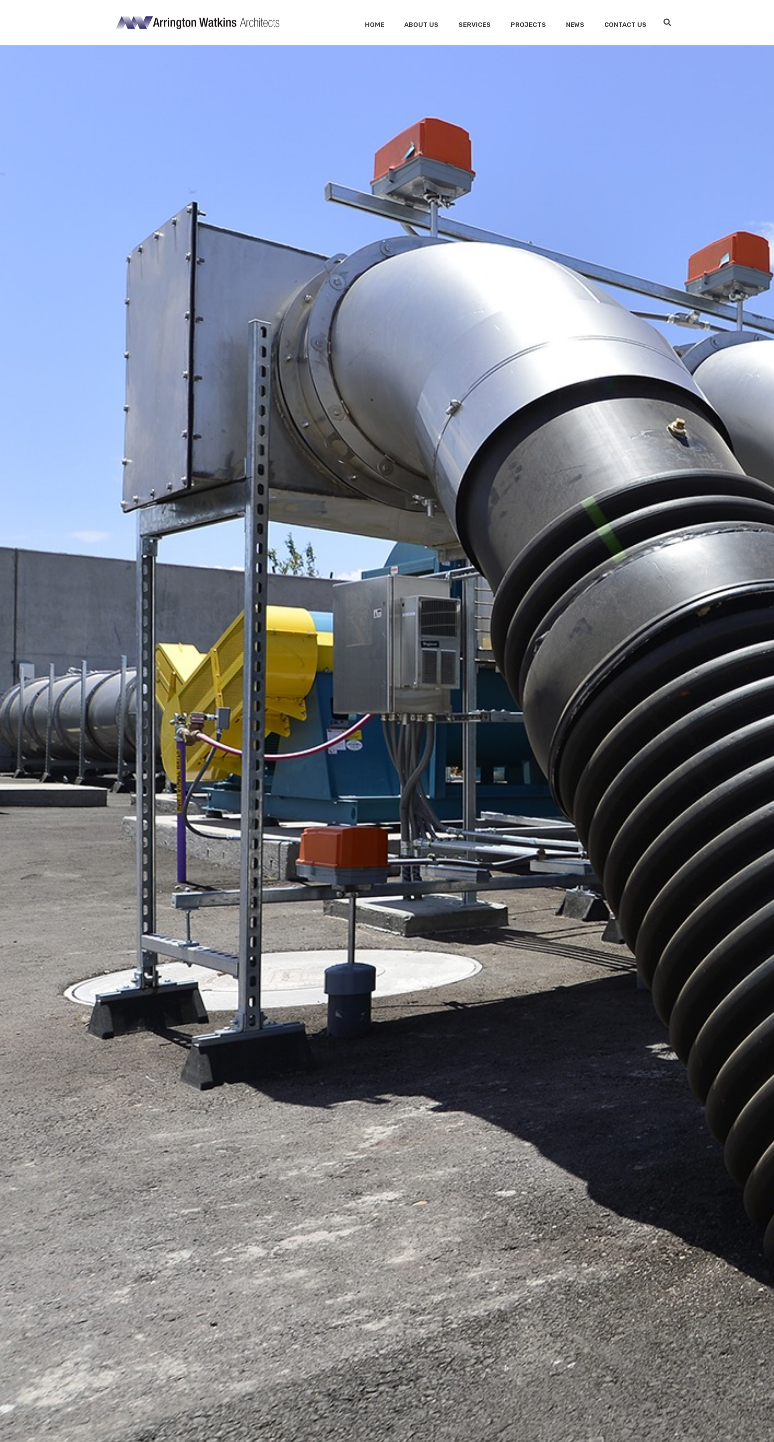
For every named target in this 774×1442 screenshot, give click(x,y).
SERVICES (474, 24)
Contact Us (625, 24)
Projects (528, 24)
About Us (421, 24)
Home (374, 24)
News (575, 24)
